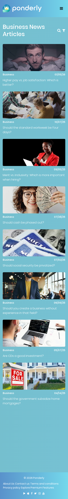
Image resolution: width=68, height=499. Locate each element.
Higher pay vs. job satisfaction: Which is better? (30, 82)
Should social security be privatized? (29, 265)
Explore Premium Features (37, 487)
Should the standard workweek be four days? (31, 130)
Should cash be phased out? (23, 222)
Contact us (22, 483)
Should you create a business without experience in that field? (30, 310)
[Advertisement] (34, 435)
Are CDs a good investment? (23, 356)
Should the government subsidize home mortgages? (31, 401)
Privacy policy (11, 487)
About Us (8, 483)
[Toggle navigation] (61, 8)
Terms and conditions (44, 483)
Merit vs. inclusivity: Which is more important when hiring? (34, 177)
